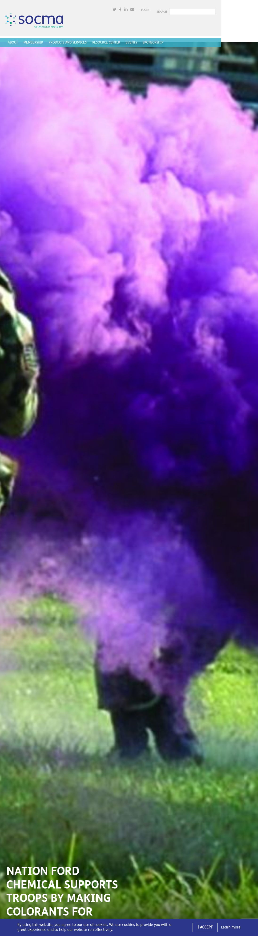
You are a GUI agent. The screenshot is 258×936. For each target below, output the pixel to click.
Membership (34, 39)
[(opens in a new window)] (151, 8)
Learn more (231, 927)
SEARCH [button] (198, 8)
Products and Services (69, 39)
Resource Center (107, 39)
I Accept (205, 927)
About (14, 39)
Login (181, 8)
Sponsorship (154, 39)
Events (132, 39)
